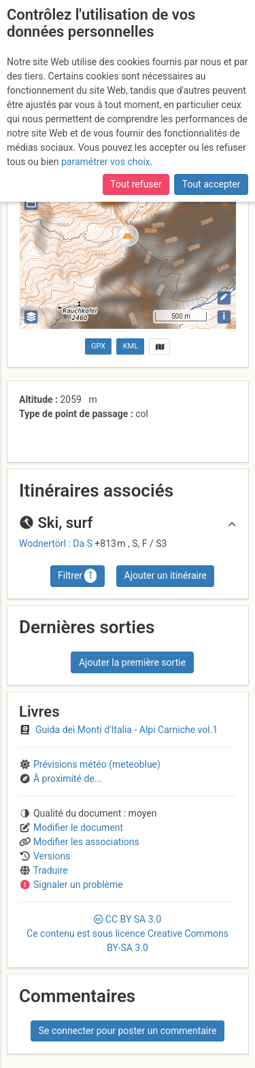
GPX (98, 346)
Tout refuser (135, 184)
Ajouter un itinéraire (165, 575)
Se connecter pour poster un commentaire (128, 1030)
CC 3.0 (127, 933)
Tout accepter (211, 184)
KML (130, 346)
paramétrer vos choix (105, 161)
